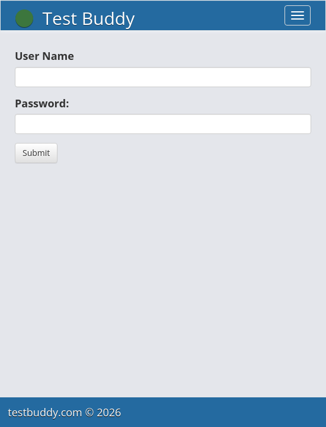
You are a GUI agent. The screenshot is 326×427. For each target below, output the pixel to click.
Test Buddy (75, 18)
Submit (36, 152)
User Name (44, 56)
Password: (42, 103)
